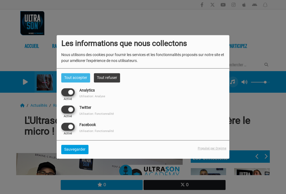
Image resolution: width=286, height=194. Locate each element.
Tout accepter (75, 77)
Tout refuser (107, 77)
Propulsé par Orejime (212, 148)
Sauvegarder (75, 149)
